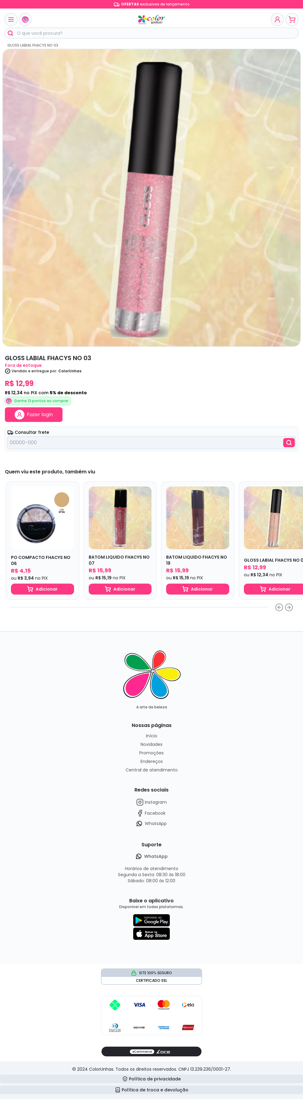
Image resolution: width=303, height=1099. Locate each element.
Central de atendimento (152, 770)
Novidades (151, 744)
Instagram (151, 802)
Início (151, 736)
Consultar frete (28, 432)
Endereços (152, 761)
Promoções (151, 753)
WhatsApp (151, 823)
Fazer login (34, 415)
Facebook (151, 813)
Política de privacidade (151, 1079)
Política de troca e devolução (151, 1090)
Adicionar (42, 589)
